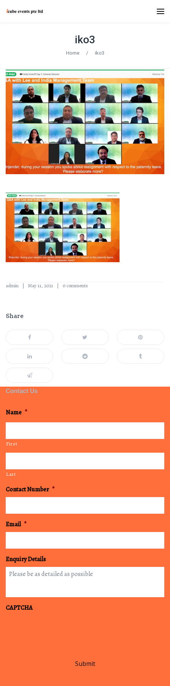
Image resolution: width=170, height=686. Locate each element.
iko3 (85, 39)
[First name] (85, 430)
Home (72, 53)
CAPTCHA (19, 608)
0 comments (75, 285)
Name (16, 413)
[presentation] (63, 630)
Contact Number (30, 490)
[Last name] (85, 461)
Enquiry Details (26, 559)
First (11, 444)
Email (16, 525)
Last (11, 474)
